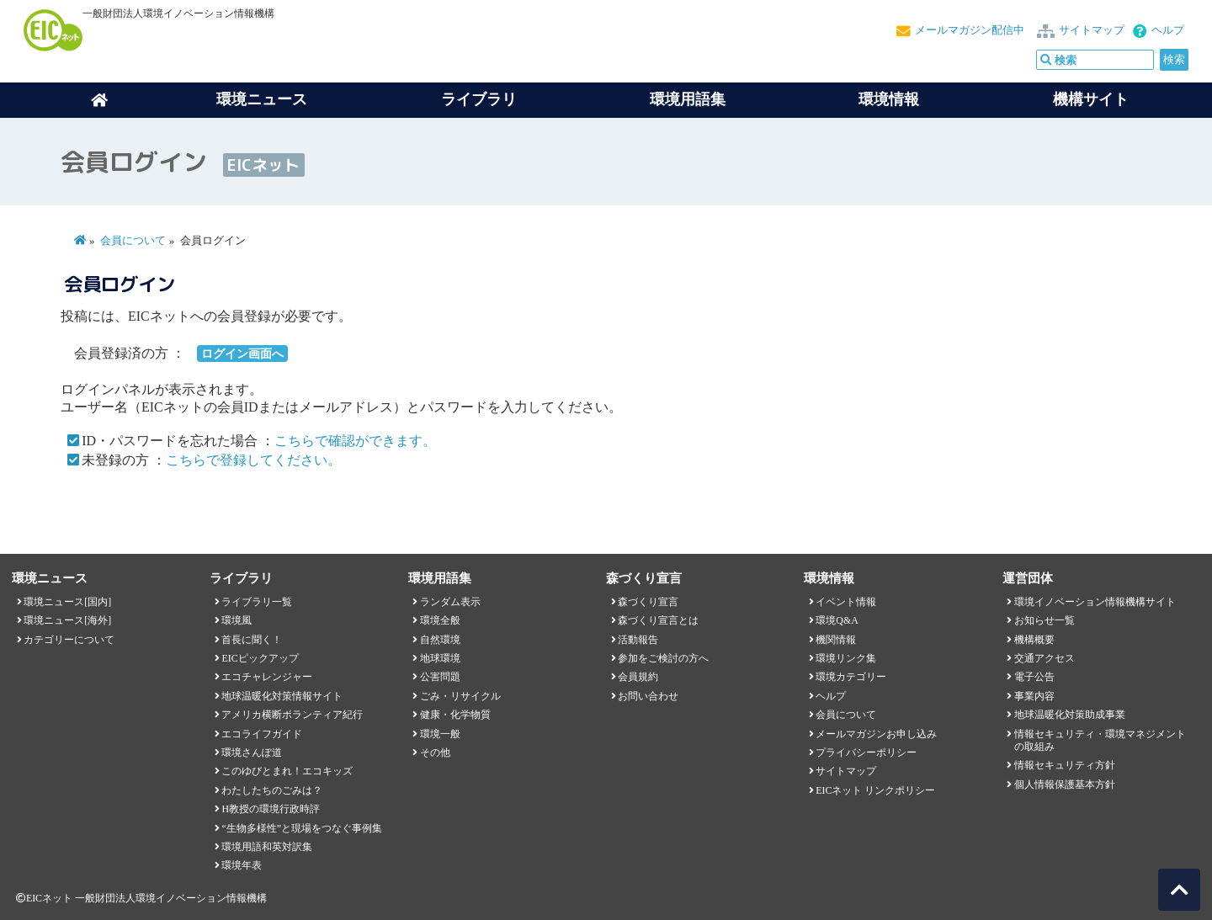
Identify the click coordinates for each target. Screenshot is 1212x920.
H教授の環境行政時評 (270, 809)
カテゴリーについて (69, 640)
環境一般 (440, 734)
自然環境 (440, 640)
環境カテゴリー (851, 677)
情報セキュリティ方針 (1064, 765)
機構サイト (1091, 99)
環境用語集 (688, 99)
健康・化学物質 (455, 715)
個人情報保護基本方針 (1064, 784)
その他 (435, 752)
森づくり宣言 (648, 602)
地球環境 (440, 658)
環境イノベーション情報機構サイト (1095, 602)
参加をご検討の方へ (663, 658)
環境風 (236, 620)
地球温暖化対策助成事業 (1069, 715)
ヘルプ (1167, 30)
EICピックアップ (259, 658)
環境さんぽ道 (251, 752)
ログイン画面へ (242, 353)
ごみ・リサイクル (460, 696)
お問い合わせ (648, 696)
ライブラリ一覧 (256, 602)
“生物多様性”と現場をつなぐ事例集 (301, 828)
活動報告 (638, 640)
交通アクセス (1044, 658)
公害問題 (440, 677)
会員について (133, 241)
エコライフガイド (261, 734)
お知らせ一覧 (1044, 620)
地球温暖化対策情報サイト (282, 696)
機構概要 (1034, 640)
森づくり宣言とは (658, 620)
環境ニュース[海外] (67, 620)
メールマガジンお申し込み (876, 734)
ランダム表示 (450, 602)
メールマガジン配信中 (969, 30)
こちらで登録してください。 (253, 460)
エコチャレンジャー (266, 677)
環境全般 (440, 620)
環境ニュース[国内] (67, 602)
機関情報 (836, 640)
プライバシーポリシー (866, 752)
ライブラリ (479, 99)
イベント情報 (846, 602)
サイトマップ (1091, 30)
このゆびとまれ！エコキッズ (287, 771)
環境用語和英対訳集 (266, 847)
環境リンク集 (846, 658)
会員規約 (638, 677)
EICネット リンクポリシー (875, 790)
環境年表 (241, 865)
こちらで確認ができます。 (355, 440)
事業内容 (1034, 696)
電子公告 (1034, 677)
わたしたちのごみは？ (271, 790)
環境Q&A (837, 620)
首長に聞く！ (251, 640)
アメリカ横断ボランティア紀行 (292, 715)
